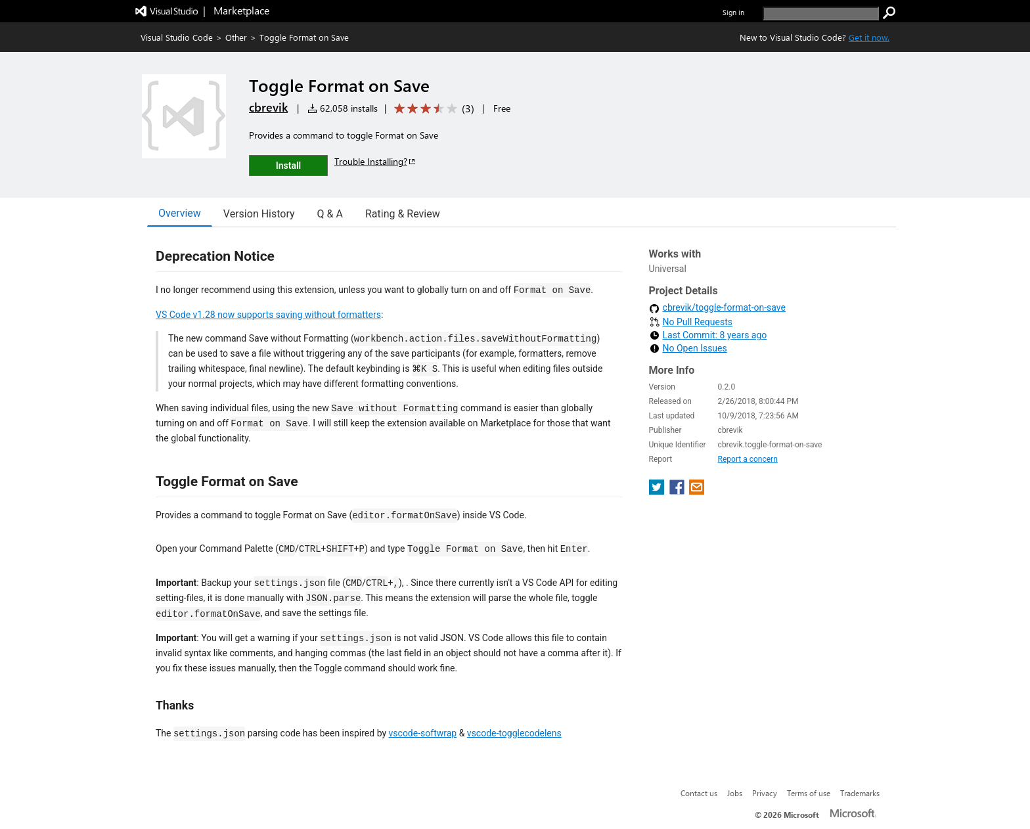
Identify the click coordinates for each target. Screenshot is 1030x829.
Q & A (330, 214)
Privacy (764, 793)
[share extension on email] (696, 491)
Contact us (699, 793)
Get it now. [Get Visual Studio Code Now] (869, 37)
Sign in (733, 12)
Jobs (734, 793)
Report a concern (748, 459)
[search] (821, 13)
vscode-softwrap (423, 733)
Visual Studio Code (177, 37)
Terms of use (808, 793)
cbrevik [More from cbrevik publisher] (268, 107)
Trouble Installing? (375, 161)
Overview (179, 213)
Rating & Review (402, 214)
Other (236, 37)
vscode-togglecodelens (514, 733)
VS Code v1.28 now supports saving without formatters (268, 314)
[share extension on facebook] (678, 491)
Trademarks (860, 793)
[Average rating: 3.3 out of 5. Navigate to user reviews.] (432, 108)
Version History (259, 214)
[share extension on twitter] (658, 491)
